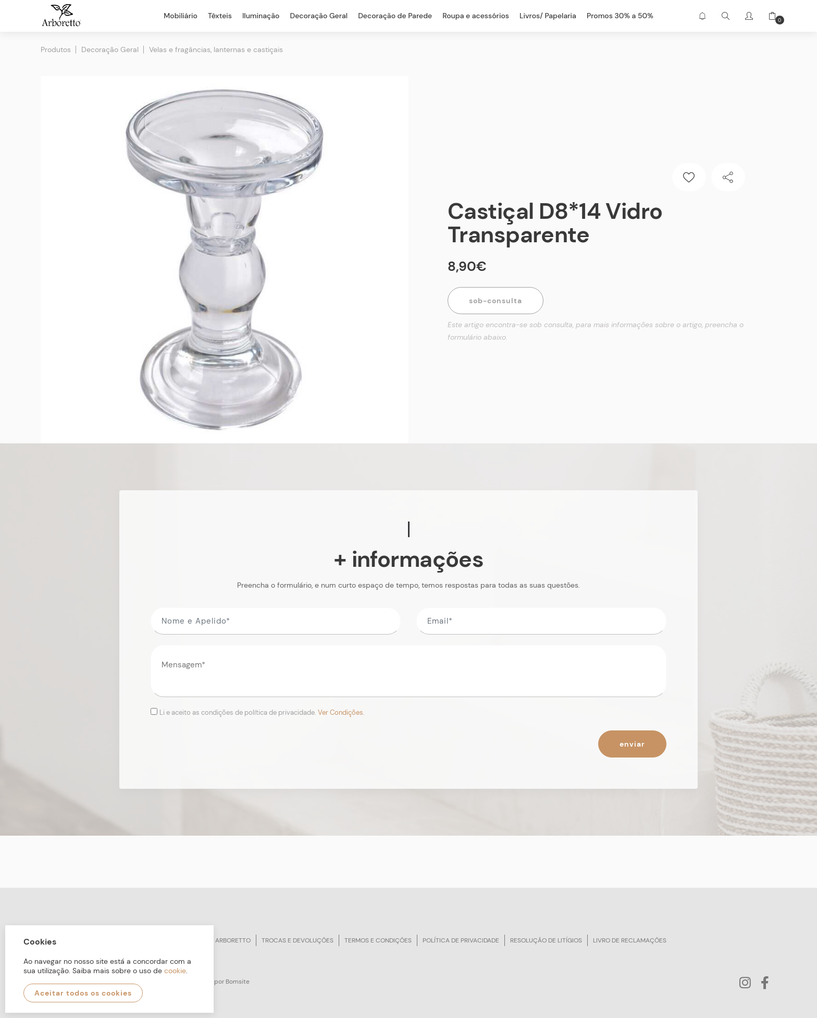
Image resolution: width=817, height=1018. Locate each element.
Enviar (632, 744)
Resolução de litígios (546, 940)
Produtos (56, 49)
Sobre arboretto (222, 940)
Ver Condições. (341, 712)
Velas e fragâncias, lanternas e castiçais (216, 49)
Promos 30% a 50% (620, 15)
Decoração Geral (110, 49)
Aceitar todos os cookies (83, 993)
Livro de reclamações (629, 940)
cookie (175, 970)
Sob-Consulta (495, 300)
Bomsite (238, 981)
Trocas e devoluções (297, 940)
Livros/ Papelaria (547, 15)
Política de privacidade (461, 940)
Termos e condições (378, 940)
